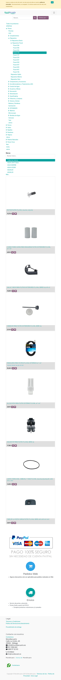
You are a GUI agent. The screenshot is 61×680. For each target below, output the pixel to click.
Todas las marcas (12, 160)
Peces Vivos (11, 142)
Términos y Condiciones (13, 621)
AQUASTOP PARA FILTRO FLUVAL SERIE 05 (20, 442)
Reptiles (9, 130)
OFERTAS (9, 26)
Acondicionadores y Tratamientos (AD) (21, 84)
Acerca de (19, 657)
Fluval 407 (16, 69)
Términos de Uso (42, 674)
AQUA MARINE (11, 165)
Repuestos (13, 38)
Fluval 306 (16, 48)
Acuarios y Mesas (15, 89)
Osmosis (11, 118)
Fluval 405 (16, 67)
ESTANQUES (13, 108)
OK (52, 2)
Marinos (12, 110)
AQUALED (10, 170)
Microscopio (12, 113)
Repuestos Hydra (16, 74)
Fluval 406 (16, 50)
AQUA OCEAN (11, 167)
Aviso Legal (34, 676)
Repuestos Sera (15, 79)
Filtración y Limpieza (16, 98)
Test (9, 120)
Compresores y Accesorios (18, 81)
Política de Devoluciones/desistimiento (17, 623)
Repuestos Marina (16, 77)
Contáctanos (13, 665)
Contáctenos (10, 637)
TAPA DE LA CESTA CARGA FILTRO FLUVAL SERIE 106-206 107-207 (28, 519)
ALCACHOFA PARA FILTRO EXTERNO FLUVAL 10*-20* (24, 403)
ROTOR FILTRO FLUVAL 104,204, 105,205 (20, 210)
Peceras (10, 31)
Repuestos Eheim (17, 40)
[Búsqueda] (35, 17)
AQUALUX (10, 172)
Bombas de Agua (15, 115)
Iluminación (11, 106)
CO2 (9, 33)
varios (8, 149)
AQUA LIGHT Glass (13, 162)
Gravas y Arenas (14, 101)
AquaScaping (14, 96)
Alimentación (14, 93)
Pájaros (9, 135)
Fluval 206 (16, 45)
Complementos (14, 36)
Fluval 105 (16, 52)
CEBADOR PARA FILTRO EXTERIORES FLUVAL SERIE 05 (24, 326)
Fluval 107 (16, 55)
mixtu (8, 147)
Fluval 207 (16, 60)
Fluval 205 (16, 57)
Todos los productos (12, 23)
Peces (9, 28)
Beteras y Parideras (14, 103)
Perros (9, 125)
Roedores (10, 132)
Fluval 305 (16, 62)
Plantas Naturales (12, 139)
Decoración (13, 91)
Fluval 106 (16, 72)
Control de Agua (14, 86)
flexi (7, 144)
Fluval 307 (16, 65)
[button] (43, 17)
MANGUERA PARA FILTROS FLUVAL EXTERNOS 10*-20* (24, 363)
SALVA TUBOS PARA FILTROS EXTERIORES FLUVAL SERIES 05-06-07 (28, 287)
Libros (10, 122)
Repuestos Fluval (17, 43)
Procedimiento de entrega (13, 627)
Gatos (9, 127)
